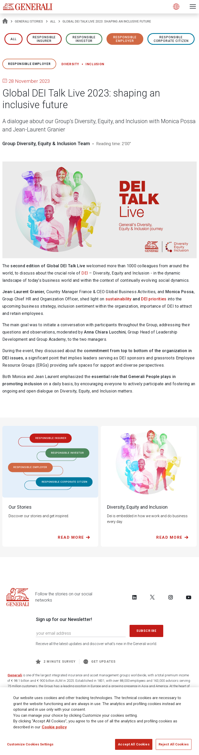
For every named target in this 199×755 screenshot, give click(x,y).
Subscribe (146, 631)
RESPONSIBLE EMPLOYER (125, 39)
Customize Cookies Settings (30, 746)
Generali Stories (29, 21)
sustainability (118, 299)
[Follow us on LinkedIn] (134, 597)
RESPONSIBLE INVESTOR (84, 39)
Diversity (70, 64)
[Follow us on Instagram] (170, 597)
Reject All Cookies (174, 746)
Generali (15, 675)
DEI (84, 273)
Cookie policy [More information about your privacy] (54, 729)
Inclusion (95, 64)
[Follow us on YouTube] (189, 597)
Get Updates (99, 661)
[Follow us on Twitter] (152, 597)
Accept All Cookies (133, 746)
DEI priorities (153, 299)
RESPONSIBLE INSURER (44, 39)
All (52, 21)
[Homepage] (5, 21)
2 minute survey (56, 661)
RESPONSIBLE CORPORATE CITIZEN (171, 39)
